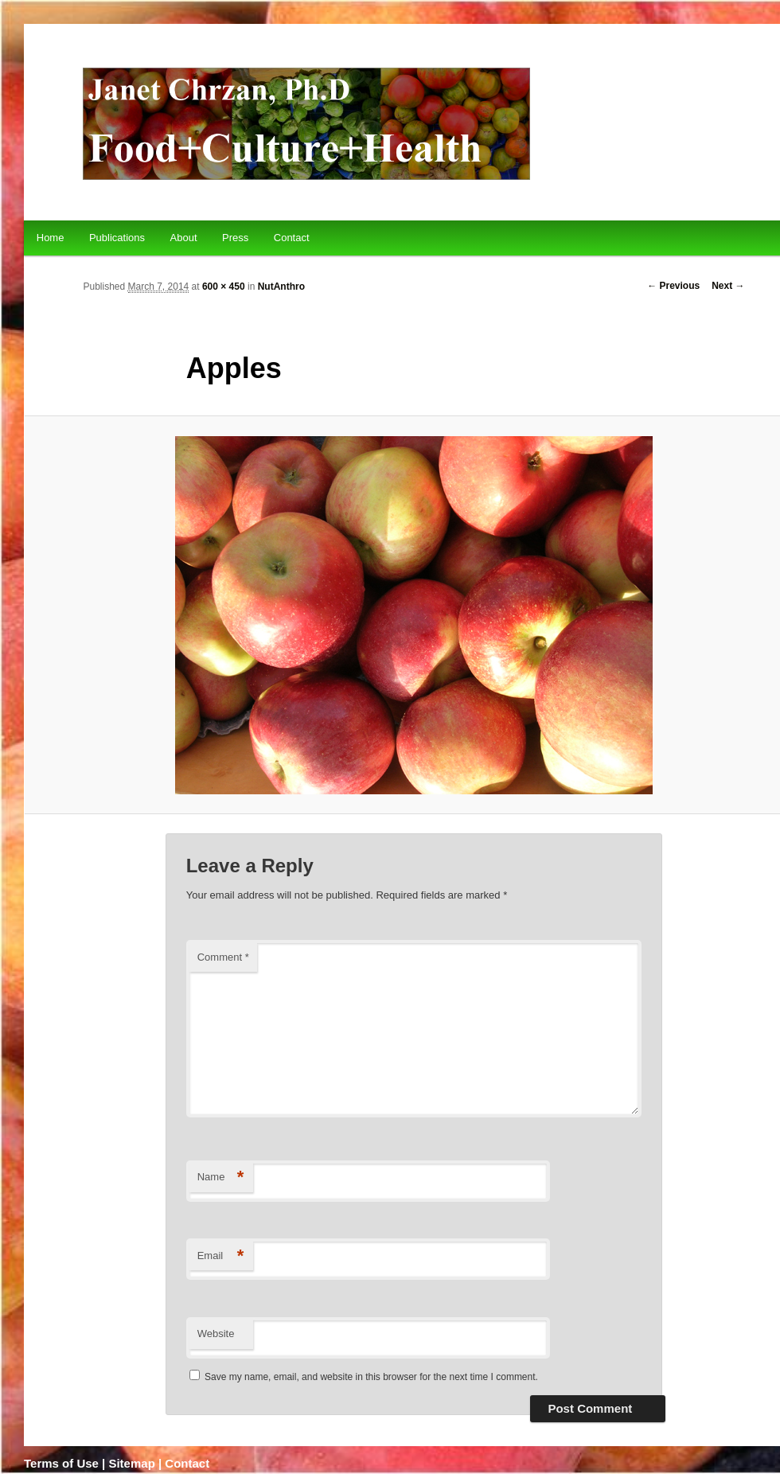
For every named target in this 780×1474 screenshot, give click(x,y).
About (183, 238)
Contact (292, 238)
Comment (223, 957)
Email (220, 1256)
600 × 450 (223, 286)
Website (216, 1333)
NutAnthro (281, 286)
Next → (728, 285)
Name (220, 1177)
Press (235, 238)
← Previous (673, 285)
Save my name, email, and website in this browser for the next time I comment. (371, 1376)
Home (50, 238)
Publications (117, 238)
